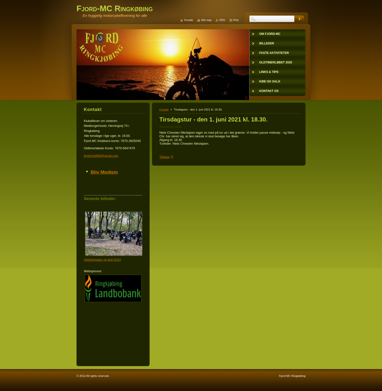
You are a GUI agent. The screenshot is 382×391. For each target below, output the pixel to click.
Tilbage (164, 157)
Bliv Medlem (104, 172)
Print (236, 20)
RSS (222, 20)
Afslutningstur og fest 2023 (102, 259)
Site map (206, 20)
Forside (164, 109)
